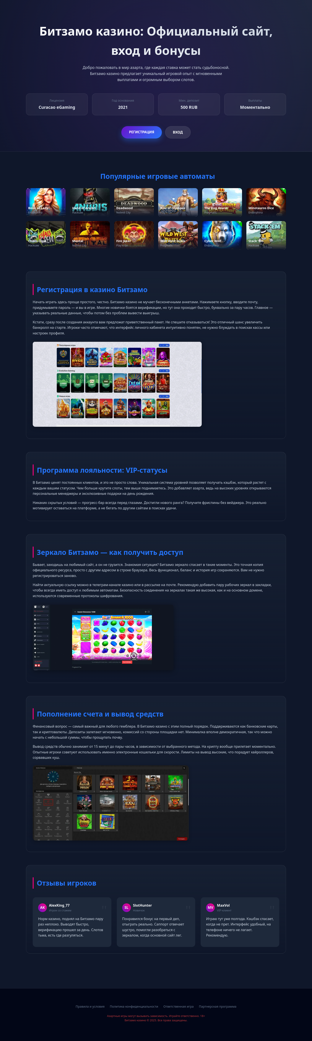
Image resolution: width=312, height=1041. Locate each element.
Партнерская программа (217, 1006)
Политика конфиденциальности (134, 1006)
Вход (178, 132)
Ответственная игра (178, 1006)
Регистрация (141, 132)
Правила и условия (90, 1006)
